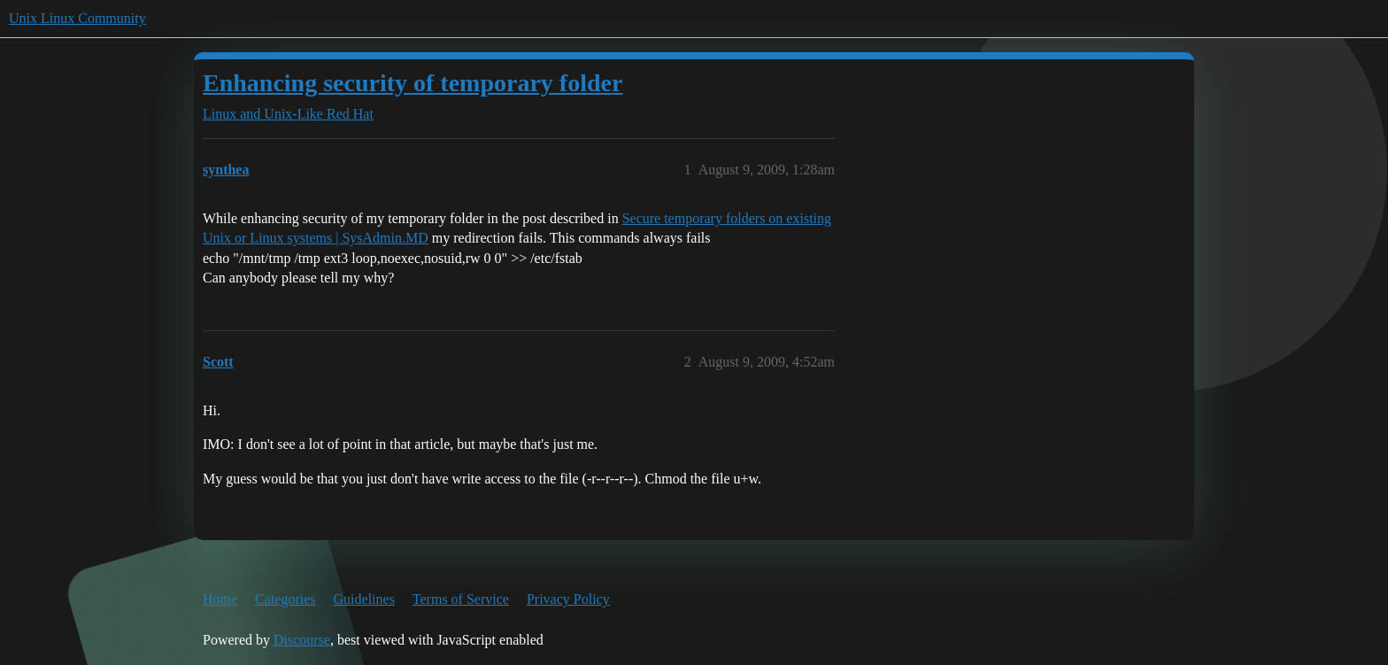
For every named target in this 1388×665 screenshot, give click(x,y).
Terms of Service (461, 599)
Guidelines (364, 599)
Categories (285, 599)
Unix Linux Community (77, 18)
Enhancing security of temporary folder (412, 83)
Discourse (302, 639)
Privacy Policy (568, 599)
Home (220, 599)
